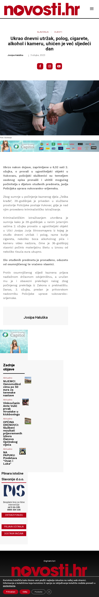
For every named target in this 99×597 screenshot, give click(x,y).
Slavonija (43, 32)
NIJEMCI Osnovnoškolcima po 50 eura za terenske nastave (12, 388)
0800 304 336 (14, 509)
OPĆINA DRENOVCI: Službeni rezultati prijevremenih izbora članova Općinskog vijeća (12, 433)
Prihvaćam (10, 592)
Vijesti (58, 32)
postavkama (9, 586)
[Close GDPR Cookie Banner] (49, 591)
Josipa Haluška (15, 55)
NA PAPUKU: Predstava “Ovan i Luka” (10, 458)
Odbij (25, 592)
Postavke (38, 592)
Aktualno (7, 378)
